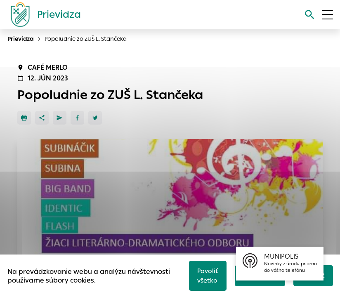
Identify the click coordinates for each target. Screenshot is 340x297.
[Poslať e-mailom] (59, 118)
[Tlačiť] (24, 118)
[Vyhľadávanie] (309, 14)
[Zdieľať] (42, 118)
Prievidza (20, 38)
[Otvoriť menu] (327, 14)
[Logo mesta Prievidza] (42, 14)
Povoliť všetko (207, 275)
